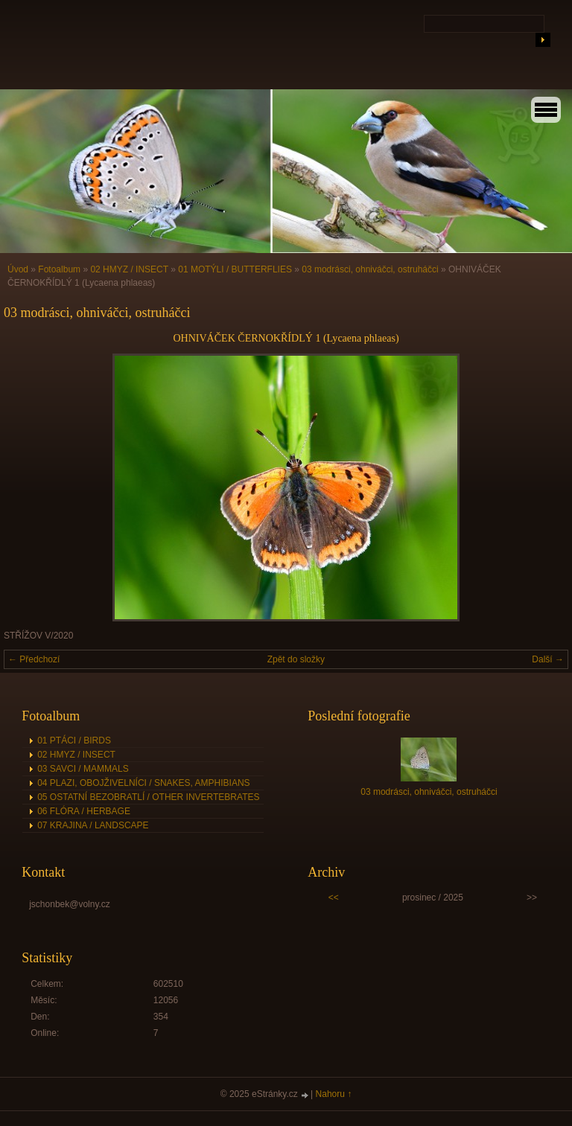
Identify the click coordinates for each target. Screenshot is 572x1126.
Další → (548, 659)
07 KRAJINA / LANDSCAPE (92, 825)
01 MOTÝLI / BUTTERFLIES (235, 269)
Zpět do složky (296, 659)
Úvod (17, 269)
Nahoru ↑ (334, 1094)
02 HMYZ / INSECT (129, 269)
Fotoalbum (59, 269)
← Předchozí (34, 659)
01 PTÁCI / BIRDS (74, 740)
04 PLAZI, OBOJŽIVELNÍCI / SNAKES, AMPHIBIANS (143, 783)
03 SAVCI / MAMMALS (82, 769)
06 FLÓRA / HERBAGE (83, 811)
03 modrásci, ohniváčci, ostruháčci (370, 269)
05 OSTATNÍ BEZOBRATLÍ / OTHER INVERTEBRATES (148, 797)
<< (333, 897)
